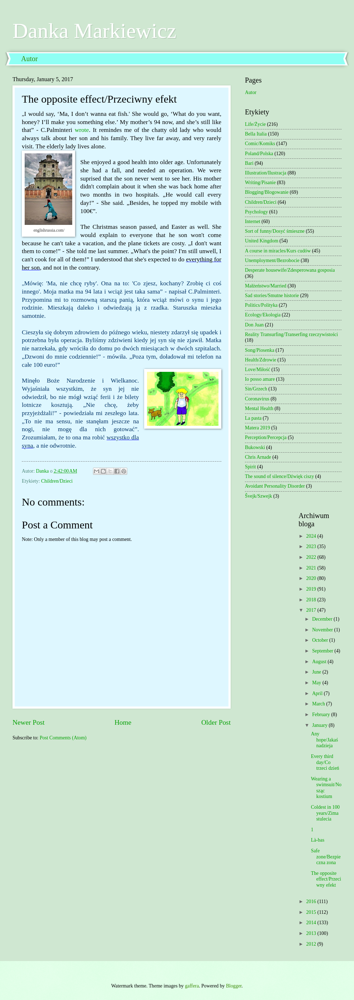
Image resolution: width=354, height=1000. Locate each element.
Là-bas (317, 840)
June (317, 672)
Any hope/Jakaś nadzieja (324, 739)
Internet (252, 221)
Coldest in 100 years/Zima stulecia (325, 813)
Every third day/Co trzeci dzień (325, 762)
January (320, 725)
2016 (311, 901)
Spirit (250, 466)
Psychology (256, 212)
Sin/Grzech (256, 388)
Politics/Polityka (261, 305)
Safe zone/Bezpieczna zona (325, 856)
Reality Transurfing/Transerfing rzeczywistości (291, 334)
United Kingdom (261, 240)
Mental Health (259, 408)
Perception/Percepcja (265, 437)
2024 (311, 536)
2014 (311, 922)
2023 (311, 546)
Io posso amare (260, 379)
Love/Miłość (257, 369)
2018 (311, 599)
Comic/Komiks (260, 143)
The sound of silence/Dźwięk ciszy (279, 476)
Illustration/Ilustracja (265, 173)
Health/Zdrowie (260, 360)
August (320, 661)
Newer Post (29, 722)
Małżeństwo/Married (265, 286)
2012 (311, 944)
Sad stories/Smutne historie (272, 295)
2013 (311, 933)
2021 (311, 568)
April (318, 693)
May (317, 682)
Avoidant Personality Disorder (275, 486)
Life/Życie (255, 124)
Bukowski (255, 447)
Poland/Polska (259, 153)
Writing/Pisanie (260, 182)
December (323, 619)
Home (122, 722)
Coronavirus (257, 399)
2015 (311, 912)
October (320, 640)
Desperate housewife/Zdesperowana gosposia (290, 270)
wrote (82, 130)
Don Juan (254, 324)
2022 (311, 557)
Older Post (216, 722)
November (323, 629)
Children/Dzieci (57, 481)
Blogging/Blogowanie (267, 192)
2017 (311, 610)
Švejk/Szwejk (258, 496)
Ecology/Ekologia (263, 314)
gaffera (192, 986)
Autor (29, 59)
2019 (311, 589)
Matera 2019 (257, 427)
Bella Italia (256, 134)
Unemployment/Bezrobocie (272, 260)
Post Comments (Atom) (63, 737)
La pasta (253, 418)
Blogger (234, 986)
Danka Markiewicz (94, 31)
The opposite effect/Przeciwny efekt (326, 879)
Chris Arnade (258, 457)
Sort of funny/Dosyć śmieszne (275, 231)
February (321, 714)
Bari (249, 163)
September (323, 651)
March (319, 703)
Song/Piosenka (259, 350)
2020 (311, 578)
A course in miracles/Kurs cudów (278, 250)
